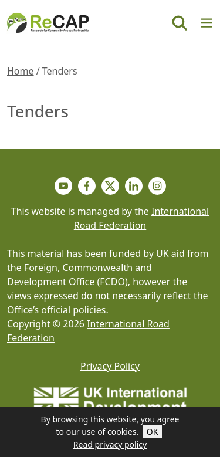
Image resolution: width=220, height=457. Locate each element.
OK (152, 431)
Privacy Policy (110, 366)
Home (20, 71)
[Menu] (206, 23)
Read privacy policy (110, 444)
